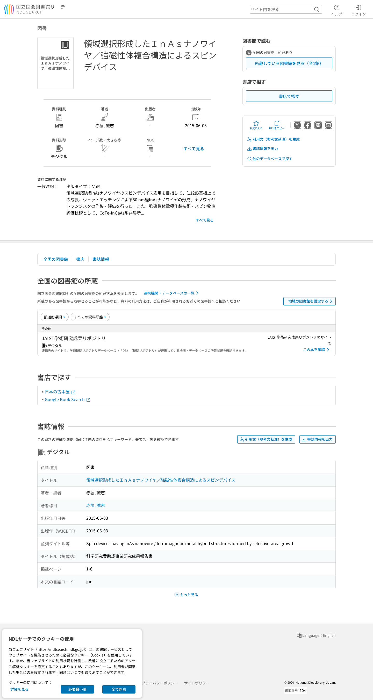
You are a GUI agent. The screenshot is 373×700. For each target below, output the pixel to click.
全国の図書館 (55, 259)
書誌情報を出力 (262, 148)
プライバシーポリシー (160, 682)
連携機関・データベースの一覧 (172, 293)
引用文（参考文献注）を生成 (273, 139)
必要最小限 (77, 689)
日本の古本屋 (60, 391)
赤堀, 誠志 (95, 505)
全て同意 (119, 689)
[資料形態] (90, 317)
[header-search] (286, 9)
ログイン (358, 9)
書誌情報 (100, 259)
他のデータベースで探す (269, 158)
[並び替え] (55, 317)
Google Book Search (68, 399)
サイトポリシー (197, 682)
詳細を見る (19, 689)
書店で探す (289, 96)
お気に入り (256, 125)
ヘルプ (336, 9)
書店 (80, 259)
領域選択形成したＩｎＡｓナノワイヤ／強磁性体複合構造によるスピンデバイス (160, 480)
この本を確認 (317, 350)
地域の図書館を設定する (311, 301)
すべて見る (193, 148)
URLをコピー (277, 125)
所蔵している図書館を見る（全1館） (289, 63)
